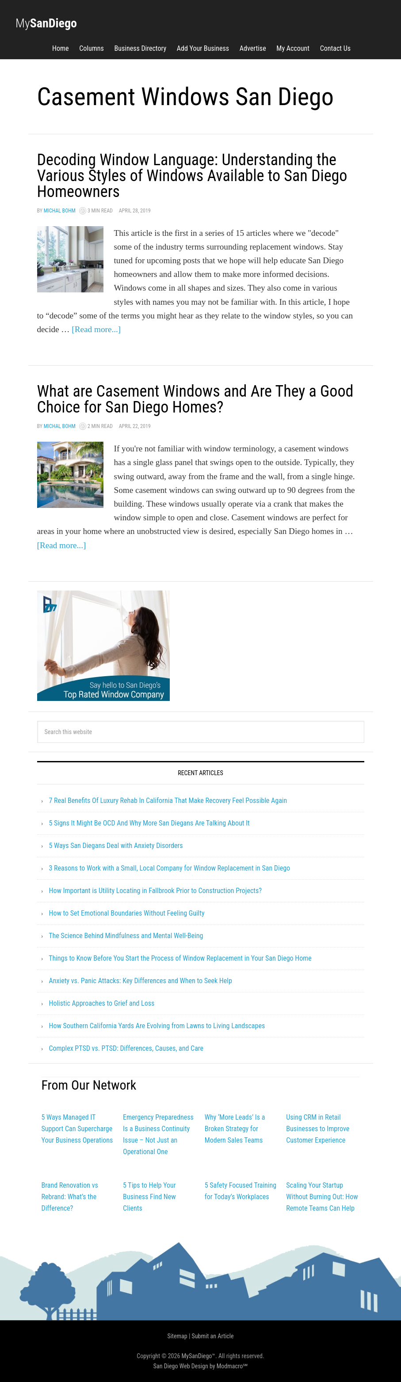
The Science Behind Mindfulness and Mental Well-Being (126, 935)
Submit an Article (213, 1336)
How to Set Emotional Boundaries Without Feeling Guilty (126, 913)
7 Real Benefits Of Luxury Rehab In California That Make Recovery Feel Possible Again (168, 800)
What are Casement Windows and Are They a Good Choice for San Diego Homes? (195, 399)
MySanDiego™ (199, 1355)
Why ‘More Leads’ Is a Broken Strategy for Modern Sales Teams (235, 1128)
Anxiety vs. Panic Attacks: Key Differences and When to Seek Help (140, 981)
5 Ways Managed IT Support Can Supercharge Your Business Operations (77, 1128)
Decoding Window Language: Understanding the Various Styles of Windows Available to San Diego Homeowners (192, 176)
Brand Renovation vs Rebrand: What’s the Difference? (70, 1196)
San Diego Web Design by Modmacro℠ (200, 1366)
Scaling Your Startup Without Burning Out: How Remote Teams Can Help (322, 1196)
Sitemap (177, 1336)
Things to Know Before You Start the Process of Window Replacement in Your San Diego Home (180, 958)
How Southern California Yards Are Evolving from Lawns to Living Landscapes (157, 1026)
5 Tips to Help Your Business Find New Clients (149, 1196)
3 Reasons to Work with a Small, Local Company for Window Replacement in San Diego (169, 868)
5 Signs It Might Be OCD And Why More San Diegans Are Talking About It (149, 823)
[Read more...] (96, 329)
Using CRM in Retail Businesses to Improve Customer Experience (317, 1128)
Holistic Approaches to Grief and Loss (101, 1003)
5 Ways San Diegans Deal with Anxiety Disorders (116, 845)
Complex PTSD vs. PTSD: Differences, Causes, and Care (126, 1048)
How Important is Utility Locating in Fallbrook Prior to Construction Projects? (155, 890)
